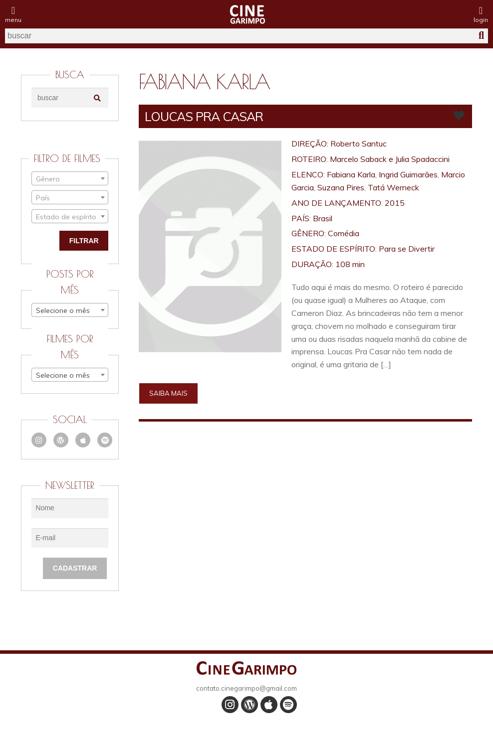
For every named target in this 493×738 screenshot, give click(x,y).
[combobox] (70, 178)
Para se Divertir (407, 249)
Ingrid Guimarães (408, 174)
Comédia (343, 233)
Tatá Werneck (393, 187)
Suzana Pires (340, 187)
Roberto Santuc (358, 143)
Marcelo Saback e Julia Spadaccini (390, 159)
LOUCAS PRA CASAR (204, 116)
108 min (350, 264)
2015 (395, 203)
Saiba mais (168, 393)
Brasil (322, 218)
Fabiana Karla (351, 174)
